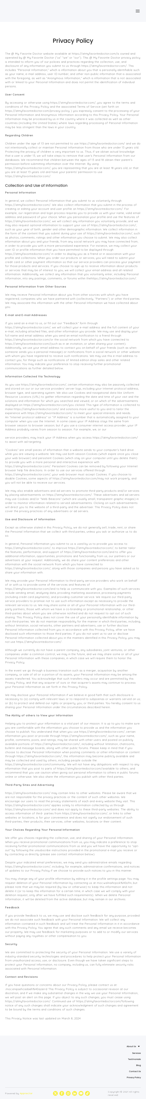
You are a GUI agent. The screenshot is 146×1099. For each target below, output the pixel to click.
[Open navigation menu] (137, 11)
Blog (138, 1065)
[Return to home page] (20, 11)
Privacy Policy (134, 1077)
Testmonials (134, 1059)
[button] (55, 1093)
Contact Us (135, 1071)
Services (136, 1053)
